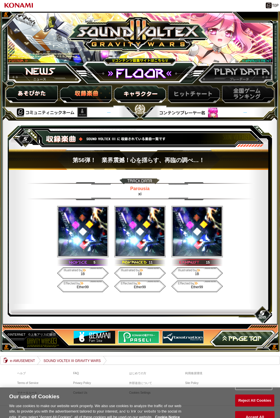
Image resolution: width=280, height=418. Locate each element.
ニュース (45, 73)
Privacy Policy (82, 383)
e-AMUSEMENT (22, 361)
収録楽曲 (86, 94)
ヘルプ (21, 373)
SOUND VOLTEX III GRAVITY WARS (139, 40)
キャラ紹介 (140, 94)
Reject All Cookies (254, 403)
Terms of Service (27, 383)
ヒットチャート (193, 94)
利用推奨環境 (193, 373)
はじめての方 (137, 373)
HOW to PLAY (32, 94)
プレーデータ (234, 73)
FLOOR (140, 73)
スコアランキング (247, 94)
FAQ (76, 373)
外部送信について (140, 383)
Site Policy (192, 383)
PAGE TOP (243, 338)
